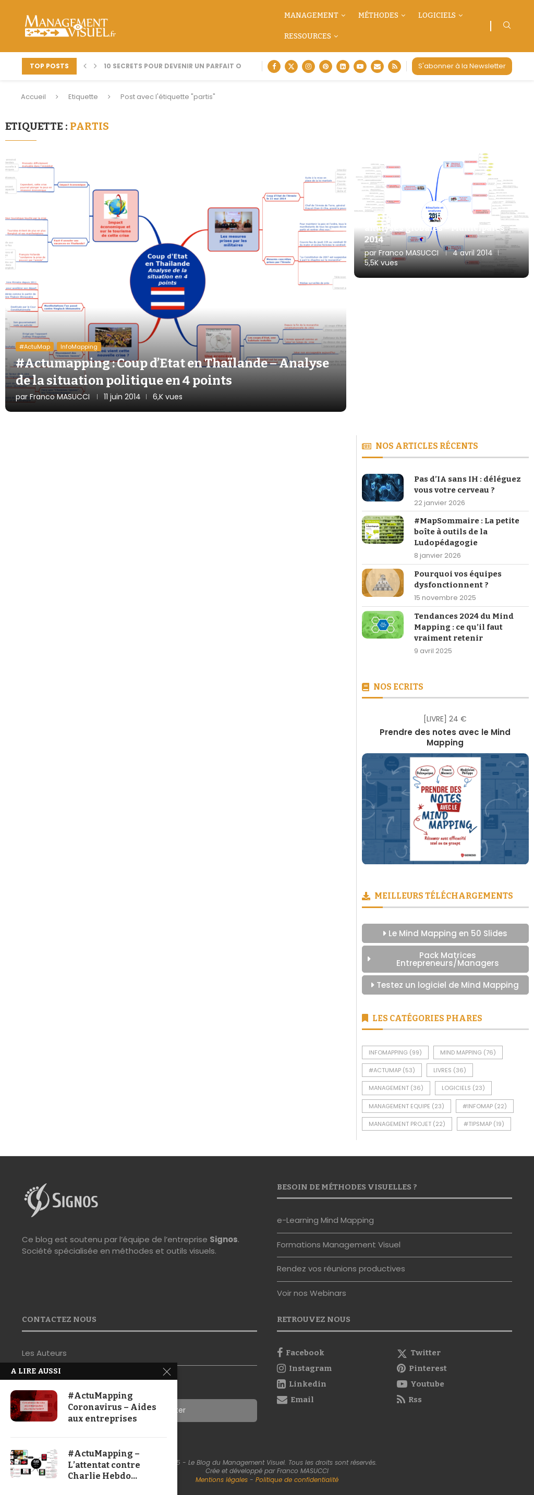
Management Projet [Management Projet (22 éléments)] (407, 1124)
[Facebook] (274, 66)
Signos (224, 1239)
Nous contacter (52, 1376)
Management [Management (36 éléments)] (396, 1088)
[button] (85, 66)
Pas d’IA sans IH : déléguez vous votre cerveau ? (467, 484)
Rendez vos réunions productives (341, 1268)
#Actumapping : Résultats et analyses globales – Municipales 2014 (435, 228)
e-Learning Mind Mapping (325, 1220)
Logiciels (437, 15)
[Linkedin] (342, 66)
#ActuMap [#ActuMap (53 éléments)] (392, 1070)
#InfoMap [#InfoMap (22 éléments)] (485, 1106)
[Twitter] (291, 66)
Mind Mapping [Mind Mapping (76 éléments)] (468, 1052)
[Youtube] (360, 66)
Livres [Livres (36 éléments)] (449, 1070)
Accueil (33, 97)
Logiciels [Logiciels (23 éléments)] (463, 1088)
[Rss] (394, 66)
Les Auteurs (44, 1352)
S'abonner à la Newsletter (462, 66)
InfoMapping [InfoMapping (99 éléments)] (395, 1052)
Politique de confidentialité (297, 1479)
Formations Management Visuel (338, 1244)
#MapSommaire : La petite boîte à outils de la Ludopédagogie (466, 531)
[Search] (507, 26)
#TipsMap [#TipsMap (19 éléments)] (484, 1124)
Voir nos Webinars (311, 1293)
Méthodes (378, 15)
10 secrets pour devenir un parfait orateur (186, 66)
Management (311, 15)
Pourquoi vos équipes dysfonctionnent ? (458, 579)
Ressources (307, 36)
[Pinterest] (325, 66)
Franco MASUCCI (60, 396)
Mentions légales (222, 1479)
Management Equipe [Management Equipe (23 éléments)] (406, 1106)
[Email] (377, 66)
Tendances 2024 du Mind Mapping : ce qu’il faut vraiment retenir (464, 627)
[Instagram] (308, 66)
